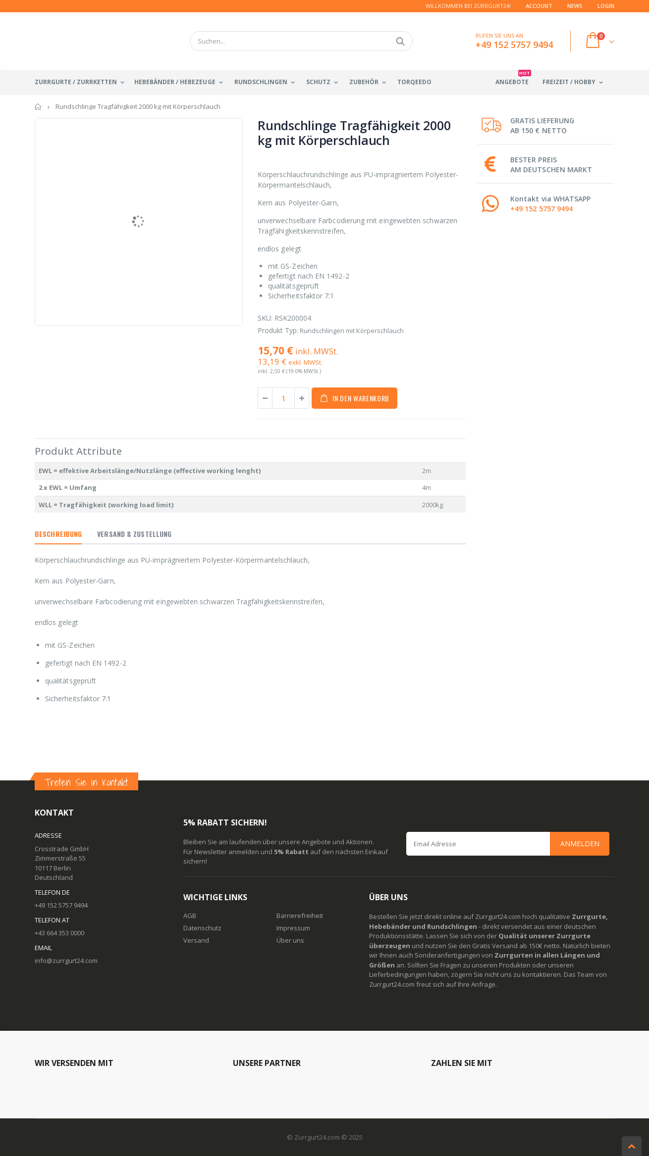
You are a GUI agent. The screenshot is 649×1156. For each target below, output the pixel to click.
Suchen (400, 41)
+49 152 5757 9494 (541, 208)
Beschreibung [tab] (58, 534)
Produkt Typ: (278, 330)
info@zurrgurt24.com (66, 960)
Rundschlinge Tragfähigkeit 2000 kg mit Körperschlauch (354, 132)
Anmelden (579, 843)
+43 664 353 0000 (59, 932)
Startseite (38, 106)
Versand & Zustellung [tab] (134, 534)
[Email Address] (507, 844)
